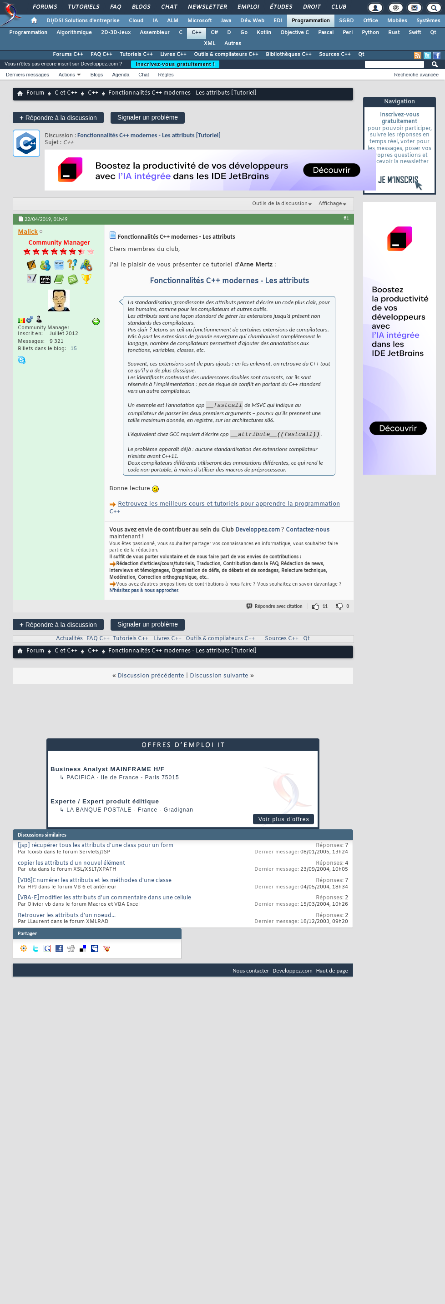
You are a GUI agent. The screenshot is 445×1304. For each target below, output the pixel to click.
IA (155, 21)
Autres (232, 43)
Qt (433, 33)
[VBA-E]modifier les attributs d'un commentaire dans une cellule (104, 900)
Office (370, 21)
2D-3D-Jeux (116, 33)
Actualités (69, 641)
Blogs (141, 7)
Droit (311, 7)
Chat (168, 7)
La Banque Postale (98, 812)
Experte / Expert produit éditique (105, 804)
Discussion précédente (150, 678)
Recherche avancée (416, 74)
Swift (415, 33)
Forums (44, 7)
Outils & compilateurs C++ (226, 54)
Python (370, 33)
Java (226, 21)
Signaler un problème (147, 117)
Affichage (330, 204)
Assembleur (155, 33)
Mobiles (397, 21)
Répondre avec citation (275, 609)
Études (280, 7)
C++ (197, 33)
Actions (67, 74)
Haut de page (332, 973)
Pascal (326, 33)
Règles (166, 74)
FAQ (115, 7)
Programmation (311, 21)
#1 (346, 218)
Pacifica (80, 780)
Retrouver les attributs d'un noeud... (67, 918)
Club (338, 7)
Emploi (247, 7)
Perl (348, 33)
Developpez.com (257, 533)
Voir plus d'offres (283, 822)
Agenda (120, 74)
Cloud (136, 21)
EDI (278, 21)
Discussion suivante (219, 678)
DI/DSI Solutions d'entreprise (83, 21)
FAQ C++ (101, 54)
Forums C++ (68, 54)
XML (209, 43)
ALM (172, 21)
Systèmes (428, 21)
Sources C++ (335, 54)
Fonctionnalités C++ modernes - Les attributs (229, 281)
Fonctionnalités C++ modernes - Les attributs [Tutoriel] (149, 135)
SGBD (346, 21)
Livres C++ (173, 54)
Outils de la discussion (280, 204)
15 (74, 349)
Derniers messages (27, 74)
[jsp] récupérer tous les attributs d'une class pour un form (95, 848)
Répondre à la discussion (58, 117)
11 (325, 609)
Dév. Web (252, 21)
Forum (35, 93)
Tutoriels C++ (136, 54)
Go (244, 33)
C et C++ (66, 93)
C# (214, 33)
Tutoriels (83, 7)
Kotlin (264, 33)
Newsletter (207, 7)
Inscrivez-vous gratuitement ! (175, 64)
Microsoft (199, 21)
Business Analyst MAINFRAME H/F (108, 771)
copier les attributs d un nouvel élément (71, 866)
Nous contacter (251, 973)
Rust (393, 33)
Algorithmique (74, 33)
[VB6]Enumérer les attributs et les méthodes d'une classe (95, 883)
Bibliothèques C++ (289, 54)
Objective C (294, 33)
